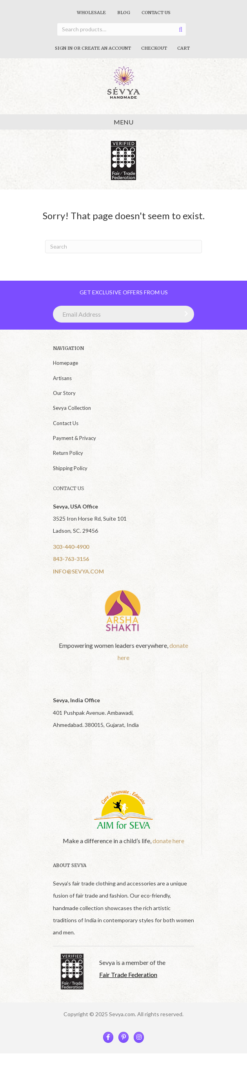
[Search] (123, 246)
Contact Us (156, 12)
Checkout (154, 48)
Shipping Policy (70, 468)
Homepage (65, 363)
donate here (168, 840)
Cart (183, 48)
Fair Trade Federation (128, 974)
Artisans (62, 378)
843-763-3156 (71, 558)
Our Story (64, 393)
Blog (123, 12)
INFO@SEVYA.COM (78, 571)
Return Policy (68, 453)
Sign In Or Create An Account (93, 48)
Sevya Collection (72, 408)
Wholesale (91, 12)
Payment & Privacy (74, 438)
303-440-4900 (71, 546)
